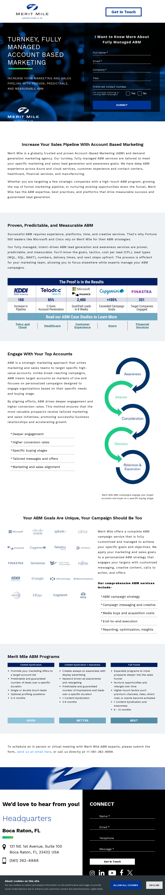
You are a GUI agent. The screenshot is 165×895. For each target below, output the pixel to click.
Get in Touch (112, 861)
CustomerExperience (82, 325)
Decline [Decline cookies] (154, 885)
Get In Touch (124, 12)
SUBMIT (122, 105)
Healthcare (52, 325)
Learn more (97, 889)
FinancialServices (142, 325)
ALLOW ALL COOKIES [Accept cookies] (125, 885)
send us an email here (34, 751)
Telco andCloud (22, 325)
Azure (112, 325)
